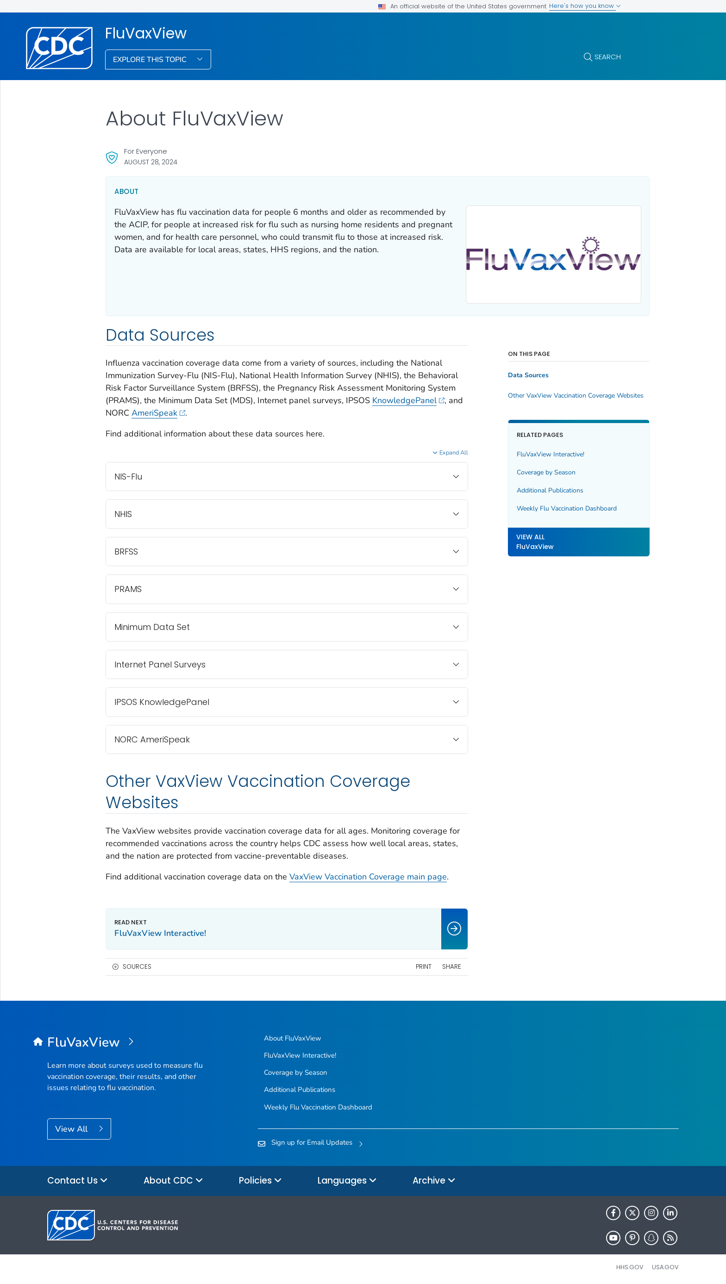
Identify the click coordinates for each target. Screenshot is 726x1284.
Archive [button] (434, 1176)
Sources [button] (137, 962)
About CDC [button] (173, 1176)
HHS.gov (630, 1262)
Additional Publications (531, 485)
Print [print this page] (405, 962)
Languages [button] (347, 1176)
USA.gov (665, 1262)
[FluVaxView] (126, 1038)
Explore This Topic (150, 60)
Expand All (435, 448)
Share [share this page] (432, 962)
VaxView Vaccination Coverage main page (368, 872)
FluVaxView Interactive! (532, 449)
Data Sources (509, 371)
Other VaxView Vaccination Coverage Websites (555, 391)
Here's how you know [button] (585, 5)
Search (608, 57)
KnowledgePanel (142, 408)
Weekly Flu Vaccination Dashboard (548, 503)
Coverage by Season (527, 467)
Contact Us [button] (77, 1176)
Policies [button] (260, 1176)
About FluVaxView (292, 1033)
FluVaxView (146, 33)
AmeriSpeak (251, 408)
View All (72, 1124)
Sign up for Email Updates (311, 1137)
